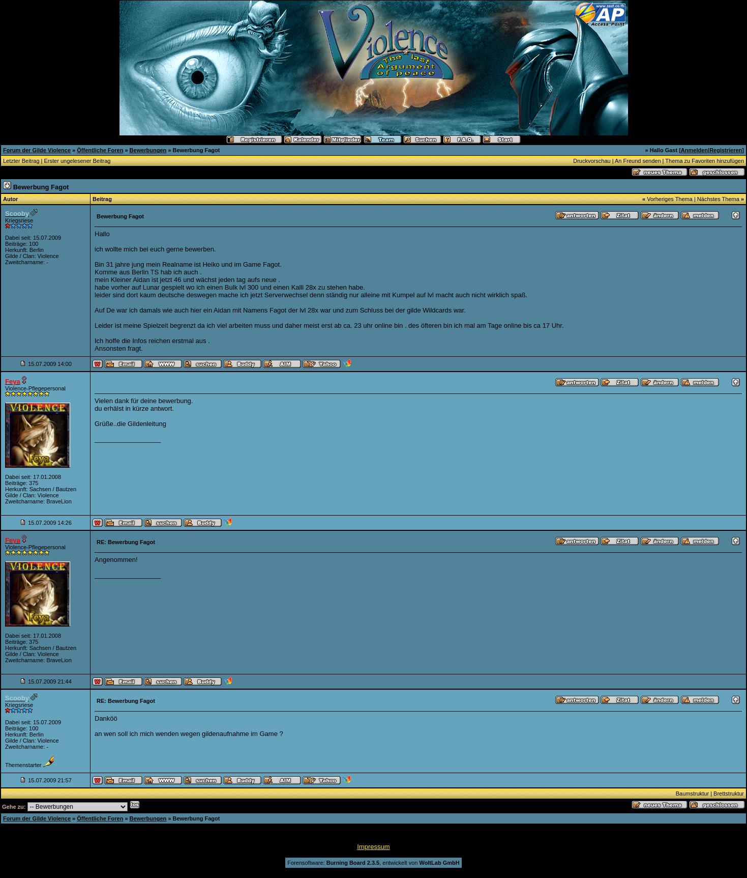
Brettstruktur (728, 793)
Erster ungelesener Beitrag (77, 161)
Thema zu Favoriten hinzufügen (704, 161)
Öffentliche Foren (100, 150)
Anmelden (694, 150)
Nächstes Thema (718, 199)
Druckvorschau (591, 161)
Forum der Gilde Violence (37, 150)
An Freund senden (638, 161)
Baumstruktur (692, 793)
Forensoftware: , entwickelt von (373, 863)
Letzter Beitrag (21, 161)
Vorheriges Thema (670, 199)
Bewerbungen (148, 150)
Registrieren (725, 150)
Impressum (373, 847)
